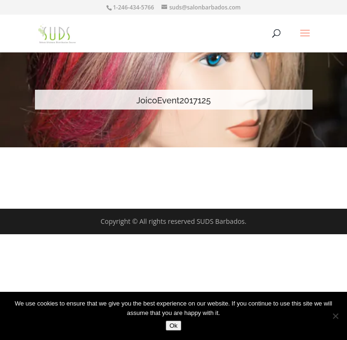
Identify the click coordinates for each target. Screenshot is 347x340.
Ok (173, 325)
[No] (335, 316)
